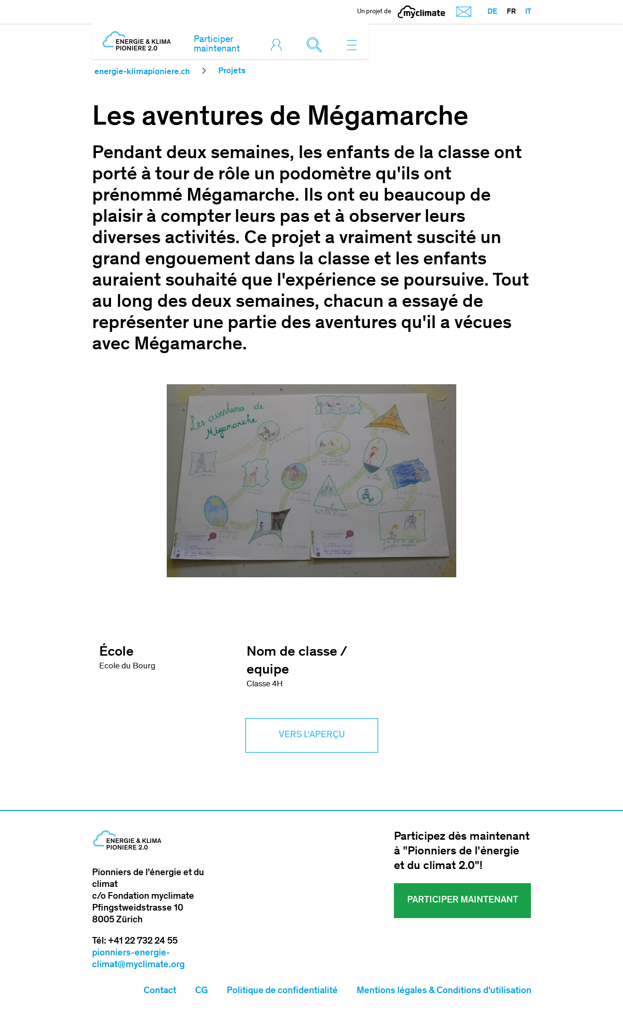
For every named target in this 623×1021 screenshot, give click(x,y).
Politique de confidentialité (282, 991)
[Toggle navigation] (351, 44)
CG (201, 991)
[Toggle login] (279, 44)
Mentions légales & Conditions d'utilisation (444, 991)
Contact (160, 991)
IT (528, 12)
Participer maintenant (217, 44)
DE (492, 12)
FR (511, 12)
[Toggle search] (316, 44)
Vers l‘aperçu (312, 735)
